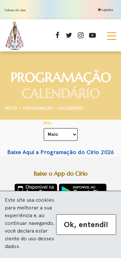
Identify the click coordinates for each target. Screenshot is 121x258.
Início (11, 108)
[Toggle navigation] (111, 35)
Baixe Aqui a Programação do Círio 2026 (60, 152)
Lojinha (105, 10)
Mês (48, 123)
